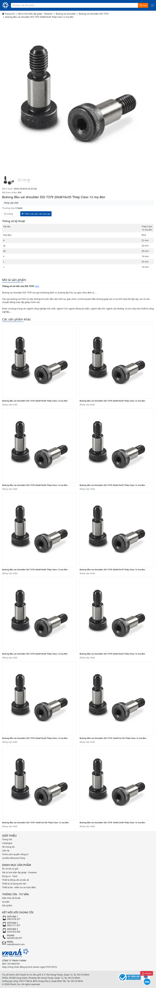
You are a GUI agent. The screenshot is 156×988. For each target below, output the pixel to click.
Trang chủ (8, 13)
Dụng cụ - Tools (9, 876)
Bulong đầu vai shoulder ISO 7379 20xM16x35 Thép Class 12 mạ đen (39, 16)
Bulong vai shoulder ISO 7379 (93, 13)
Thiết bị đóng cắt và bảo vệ (15, 879)
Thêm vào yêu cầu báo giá (35, 213)
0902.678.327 (13, 919)
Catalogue (7, 843)
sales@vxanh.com (16, 944)
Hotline (147, 973)
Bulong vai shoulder (66, 13)
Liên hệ (5, 850)
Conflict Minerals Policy (13, 858)
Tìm (143, 5)
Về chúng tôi (8, 846)
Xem (37, 286)
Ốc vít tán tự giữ (10, 868)
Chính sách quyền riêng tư (15, 854)
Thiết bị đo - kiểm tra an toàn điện (19, 887)
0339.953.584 (13, 931)
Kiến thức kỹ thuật (11, 898)
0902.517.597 (13, 925)
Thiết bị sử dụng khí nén (14, 883)
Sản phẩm (7, 905)
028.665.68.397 (14, 938)
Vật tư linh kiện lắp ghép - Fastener (35, 13)
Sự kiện (5, 901)
